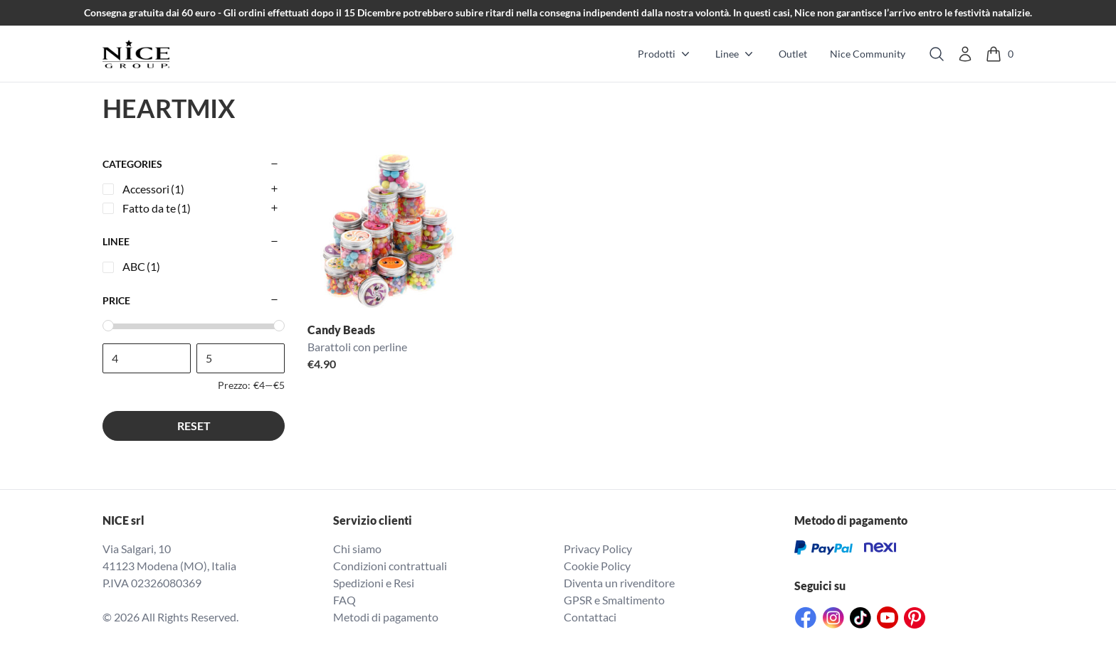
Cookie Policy (597, 565)
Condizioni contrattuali (390, 565)
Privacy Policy (598, 548)
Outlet (793, 54)
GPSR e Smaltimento (614, 599)
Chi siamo (357, 548)
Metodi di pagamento (385, 617)
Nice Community (867, 54)
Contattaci (590, 617)
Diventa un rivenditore (619, 582)
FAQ (344, 599)
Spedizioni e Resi (373, 582)
